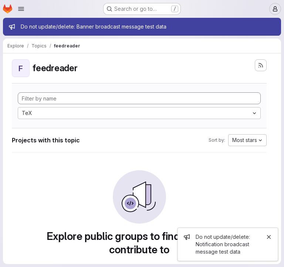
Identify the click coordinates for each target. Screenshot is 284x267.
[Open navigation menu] (21, 9)
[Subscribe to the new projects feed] (261, 65)
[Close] (268, 237)
